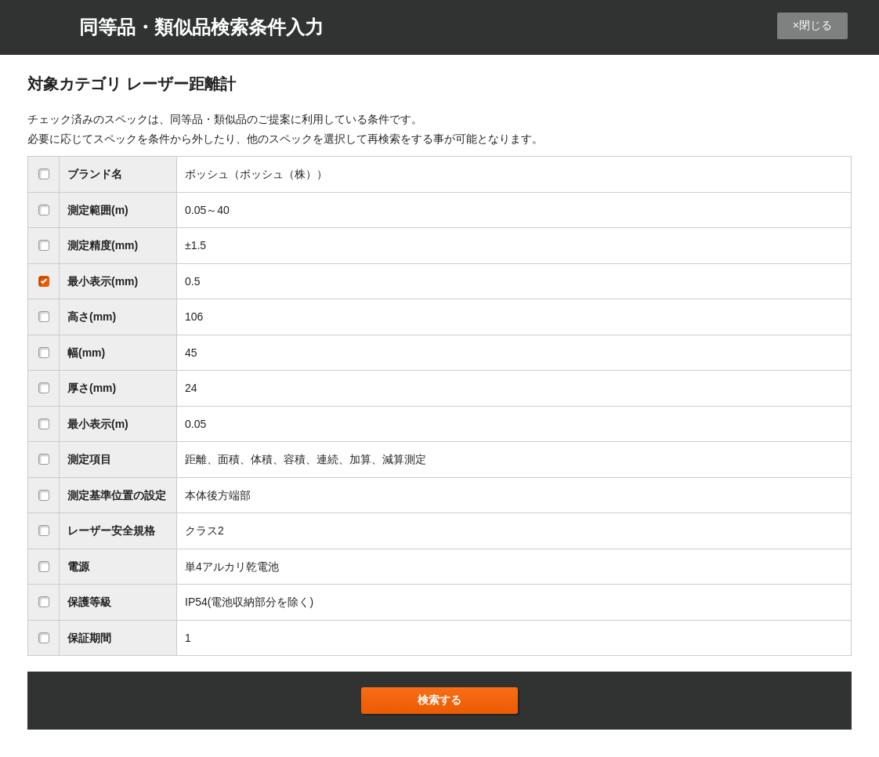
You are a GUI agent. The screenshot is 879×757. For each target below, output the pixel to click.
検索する (439, 700)
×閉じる (812, 25)
